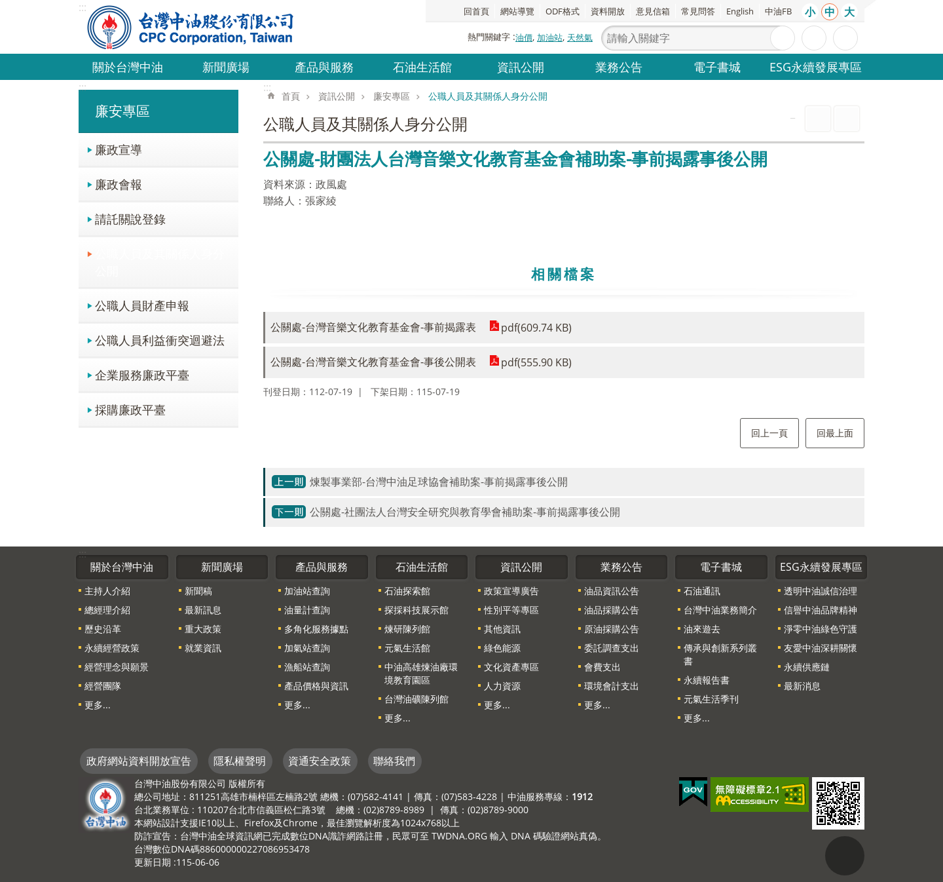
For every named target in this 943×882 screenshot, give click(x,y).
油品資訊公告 (611, 591)
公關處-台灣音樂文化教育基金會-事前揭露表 (373, 327)
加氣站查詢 (307, 648)
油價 (523, 37)
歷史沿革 (102, 629)
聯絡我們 (394, 761)
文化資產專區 (511, 667)
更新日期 (152, 862)
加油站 (550, 37)
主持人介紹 (107, 591)
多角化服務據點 (316, 629)
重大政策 (203, 629)
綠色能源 (502, 648)
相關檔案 (564, 274)
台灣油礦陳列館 (416, 699)
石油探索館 (407, 591)
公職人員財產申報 (142, 305)
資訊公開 (520, 66)
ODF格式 (562, 11)
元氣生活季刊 (711, 699)
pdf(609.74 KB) (536, 327)
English (740, 11)
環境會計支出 (611, 686)
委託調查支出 (611, 648)
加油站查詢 (307, 591)
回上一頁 (769, 433)
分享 (845, 38)
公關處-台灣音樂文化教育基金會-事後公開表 (373, 362)
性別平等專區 (511, 610)
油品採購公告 (611, 610)
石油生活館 (422, 66)
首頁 (291, 96)
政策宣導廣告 (511, 591)
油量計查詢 (307, 610)
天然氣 (580, 37)
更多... (97, 705)
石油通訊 (702, 591)
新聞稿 (198, 591)
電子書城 (717, 66)
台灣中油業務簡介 (720, 610)
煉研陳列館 (407, 629)
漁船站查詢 (307, 667)
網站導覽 (517, 11)
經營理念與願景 (116, 667)
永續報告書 (707, 680)
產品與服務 (324, 66)
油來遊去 (702, 629)
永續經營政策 (111, 648)
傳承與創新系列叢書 (720, 654)
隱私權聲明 (239, 761)
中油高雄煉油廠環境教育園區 (421, 673)
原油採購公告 (611, 629)
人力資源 (502, 686)
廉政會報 (118, 184)
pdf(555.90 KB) (536, 362)
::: (82, 87)
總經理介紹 (107, 610)
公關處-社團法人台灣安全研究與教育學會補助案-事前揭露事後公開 (465, 512)
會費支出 (602, 667)
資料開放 (608, 11)
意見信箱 (653, 11)
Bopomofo (846, 118)
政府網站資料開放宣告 (138, 761)
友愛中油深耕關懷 (820, 648)
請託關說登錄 (130, 218)
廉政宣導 (118, 149)
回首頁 (476, 11)
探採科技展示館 (416, 610)
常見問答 (698, 11)
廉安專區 (122, 111)
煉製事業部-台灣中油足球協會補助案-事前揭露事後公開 (439, 481)
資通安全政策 (319, 761)
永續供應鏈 (807, 667)
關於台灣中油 (127, 66)
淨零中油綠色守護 (820, 629)
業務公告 (618, 66)
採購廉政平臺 (130, 409)
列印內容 (817, 118)
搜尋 (782, 38)
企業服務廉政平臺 (142, 374)
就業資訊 (203, 648)
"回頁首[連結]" (844, 855)
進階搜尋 (814, 38)
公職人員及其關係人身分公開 (160, 261)
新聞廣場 (226, 66)
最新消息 (802, 686)
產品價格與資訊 (316, 686)
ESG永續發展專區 (815, 66)
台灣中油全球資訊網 (191, 27)
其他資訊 (502, 629)
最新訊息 (203, 610)
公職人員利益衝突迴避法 (160, 340)
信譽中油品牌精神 (820, 610)
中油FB (778, 11)
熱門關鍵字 (489, 37)
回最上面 (835, 433)
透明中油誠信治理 (820, 591)
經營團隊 (102, 686)
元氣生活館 (407, 648)
